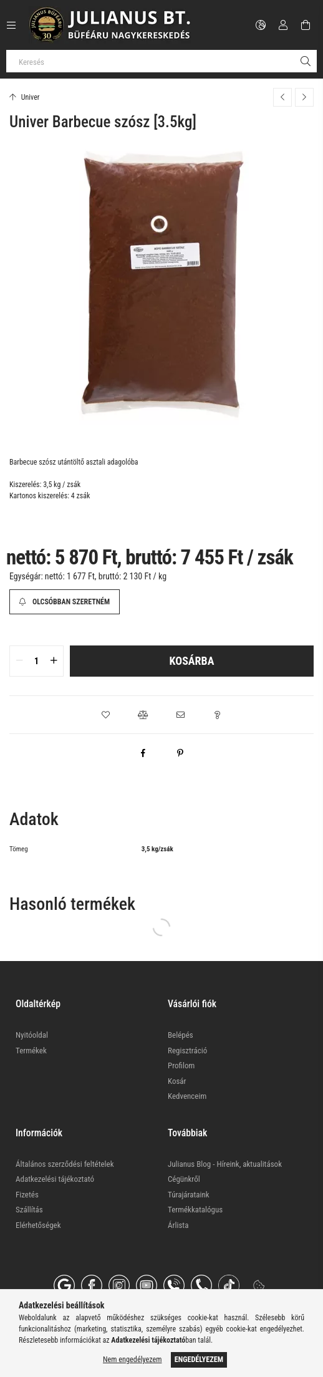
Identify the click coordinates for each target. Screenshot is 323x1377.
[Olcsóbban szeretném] (64, 601)
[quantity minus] (19, 661)
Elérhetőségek (38, 1225)
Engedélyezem (199, 1359)
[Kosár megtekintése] (305, 25)
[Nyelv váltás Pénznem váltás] (260, 25)
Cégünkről (184, 1179)
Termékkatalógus (195, 1209)
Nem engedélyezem (132, 1359)
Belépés (180, 1035)
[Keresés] (161, 61)
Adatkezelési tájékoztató (55, 1179)
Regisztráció (187, 1050)
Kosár (177, 1081)
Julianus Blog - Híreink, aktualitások (225, 1164)
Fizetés (27, 1194)
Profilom (181, 1065)
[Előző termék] (282, 97)
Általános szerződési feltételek (65, 1164)
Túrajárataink (189, 1194)
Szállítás (29, 1209)
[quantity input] (36, 661)
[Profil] (283, 25)
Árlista (178, 1225)
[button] (105, 714)
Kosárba (192, 660)
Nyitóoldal (32, 1035)
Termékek (31, 1050)
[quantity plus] (53, 661)
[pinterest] (180, 752)
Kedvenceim (187, 1096)
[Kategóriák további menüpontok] (11, 25)
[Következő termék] (304, 97)
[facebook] (142, 752)
